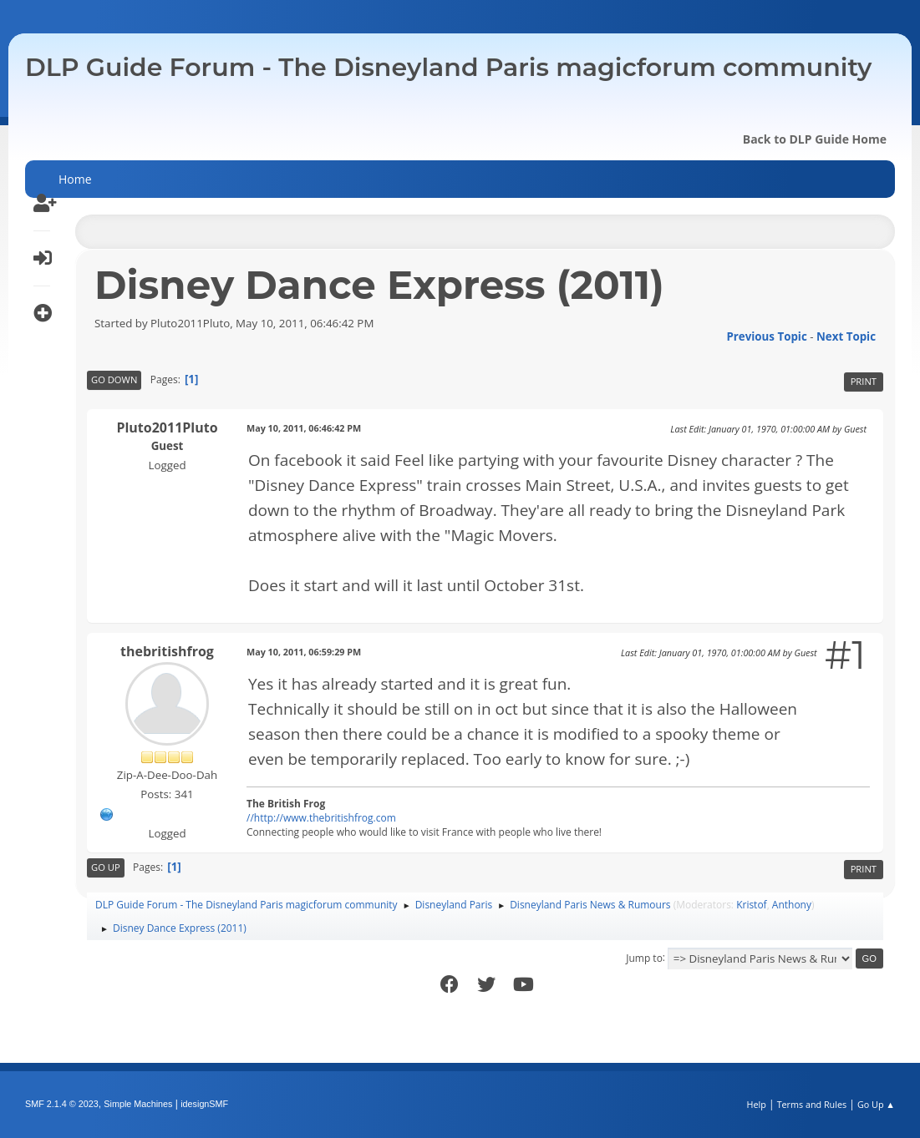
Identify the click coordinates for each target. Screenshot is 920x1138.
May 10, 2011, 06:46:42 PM (304, 428)
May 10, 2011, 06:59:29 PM (304, 651)
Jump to (644, 957)
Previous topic (766, 336)
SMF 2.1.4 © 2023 (62, 1104)
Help (755, 1104)
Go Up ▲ (876, 1104)
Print (864, 381)
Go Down (114, 379)
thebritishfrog (167, 651)
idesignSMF (204, 1104)
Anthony (791, 905)
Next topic (846, 336)
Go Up (105, 867)
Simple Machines (138, 1104)
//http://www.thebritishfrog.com (321, 818)
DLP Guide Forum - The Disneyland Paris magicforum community (448, 67)
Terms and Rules (812, 1104)
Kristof (751, 905)
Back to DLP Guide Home (815, 139)
